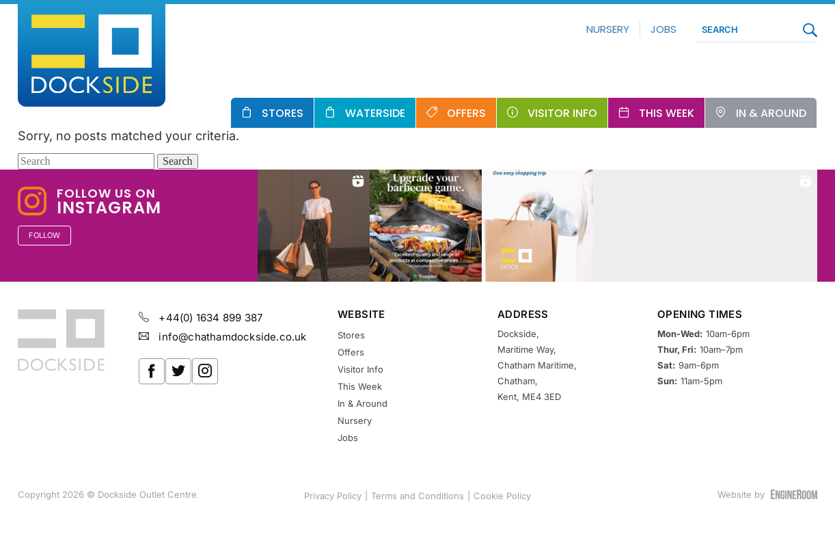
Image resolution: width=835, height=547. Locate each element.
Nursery (605, 29)
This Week (666, 113)
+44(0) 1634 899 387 (200, 317)
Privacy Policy (332, 495)
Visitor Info (562, 113)
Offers (466, 113)
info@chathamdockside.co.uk (223, 336)
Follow (44, 235)
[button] (314, 226)
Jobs (661, 29)
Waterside (375, 113)
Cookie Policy (502, 495)
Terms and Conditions (417, 495)
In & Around (771, 113)
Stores (282, 113)
